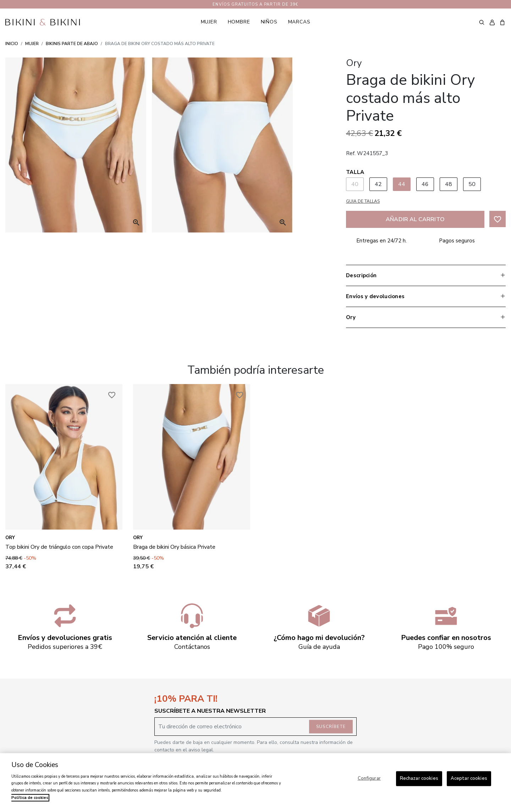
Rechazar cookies (419, 778)
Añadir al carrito (415, 219)
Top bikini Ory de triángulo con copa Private (59, 547)
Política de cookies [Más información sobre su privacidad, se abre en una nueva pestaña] (29, 797)
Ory (10, 538)
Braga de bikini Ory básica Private (174, 547)
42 (378, 184)
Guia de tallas (363, 201)
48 (448, 184)
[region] (255, 779)
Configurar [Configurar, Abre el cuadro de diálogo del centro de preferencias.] (369, 778)
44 (402, 184)
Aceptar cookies (469, 778)
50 (472, 184)
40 (355, 184)
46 (425, 184)
